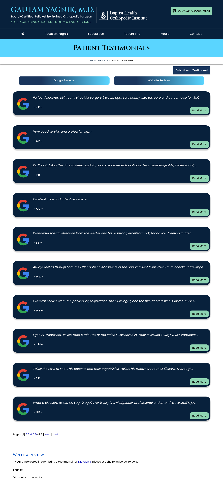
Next (48, 434)
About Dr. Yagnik (56, 34)
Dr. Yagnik (84, 462)
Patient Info (132, 34)
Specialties (96, 34)
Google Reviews (64, 80)
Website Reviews (159, 80)
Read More (199, 110)
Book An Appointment (194, 11)
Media (165, 34)
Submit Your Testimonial (192, 70)
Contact (196, 34)
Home (23, 34)
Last (55, 434)
